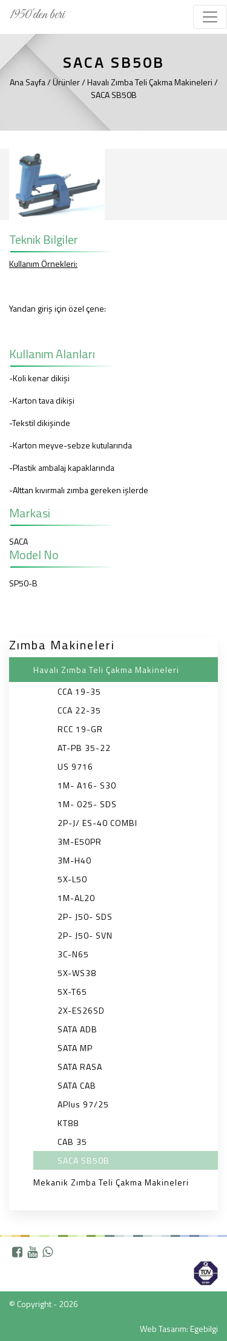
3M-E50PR (80, 841)
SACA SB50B (84, 1160)
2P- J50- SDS (85, 916)
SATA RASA (80, 1066)
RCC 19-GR (80, 729)
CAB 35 (72, 1141)
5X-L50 (72, 879)
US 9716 (75, 766)
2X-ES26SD (81, 1010)
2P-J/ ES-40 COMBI (97, 822)
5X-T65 (72, 991)
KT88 (68, 1122)
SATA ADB (77, 1029)
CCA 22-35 (79, 710)
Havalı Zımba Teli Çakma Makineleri (106, 669)
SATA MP (75, 1047)
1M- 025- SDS (87, 804)
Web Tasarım (163, 1328)
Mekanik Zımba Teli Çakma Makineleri (111, 1182)
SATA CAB (77, 1085)
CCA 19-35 (79, 691)
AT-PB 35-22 (84, 747)
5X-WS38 (77, 972)
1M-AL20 (76, 897)
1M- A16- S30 (87, 785)
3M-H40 (74, 860)
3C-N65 (73, 954)
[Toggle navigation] (210, 17)
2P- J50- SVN (85, 935)
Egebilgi (204, 1328)
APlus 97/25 (83, 1104)
